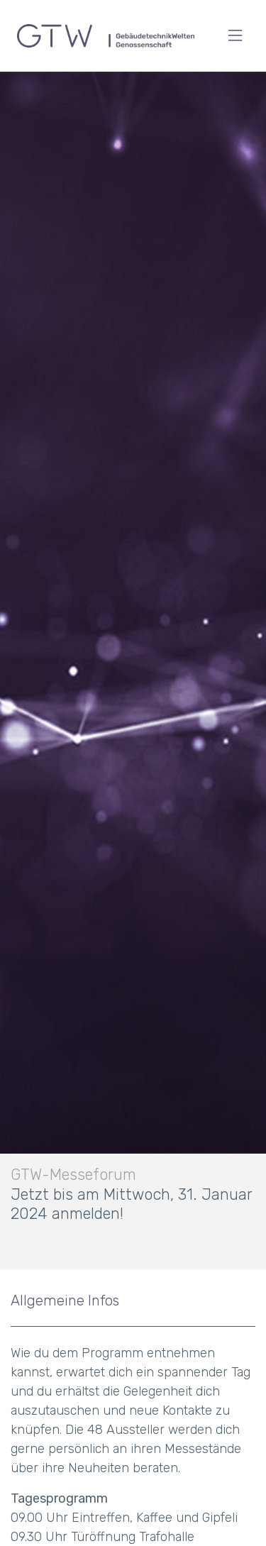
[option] (133, 670)
